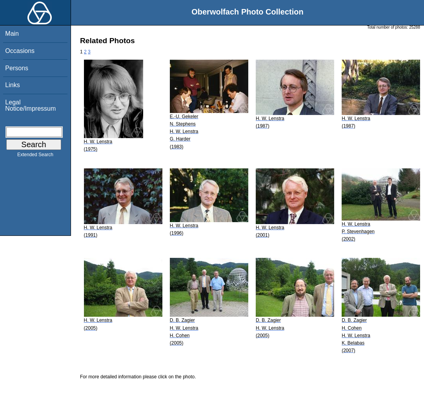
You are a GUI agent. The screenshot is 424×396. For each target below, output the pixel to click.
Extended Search (35, 156)
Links (12, 85)
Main (12, 33)
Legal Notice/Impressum (30, 105)
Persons (16, 68)
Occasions (20, 50)
